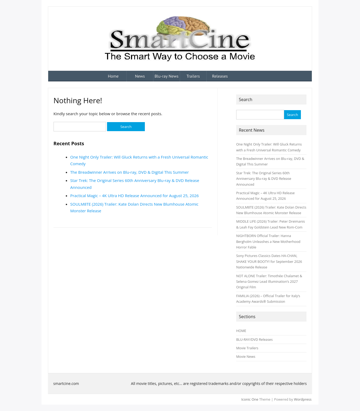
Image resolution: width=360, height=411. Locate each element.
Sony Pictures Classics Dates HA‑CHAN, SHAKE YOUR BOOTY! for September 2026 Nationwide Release (269, 261)
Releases (220, 76)
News (140, 76)
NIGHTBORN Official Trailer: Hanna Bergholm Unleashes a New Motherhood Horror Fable (268, 241)
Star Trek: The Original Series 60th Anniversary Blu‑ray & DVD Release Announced (263, 179)
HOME (241, 330)
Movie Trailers (247, 348)
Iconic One (249, 399)
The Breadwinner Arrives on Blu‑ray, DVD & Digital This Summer (129, 172)
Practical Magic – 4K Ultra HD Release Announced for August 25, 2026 (134, 195)
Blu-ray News (166, 76)
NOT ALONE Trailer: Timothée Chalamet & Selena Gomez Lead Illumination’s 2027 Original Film (269, 281)
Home (113, 76)
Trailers (193, 76)
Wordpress (303, 399)
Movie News (245, 356)
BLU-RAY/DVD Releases (254, 339)
